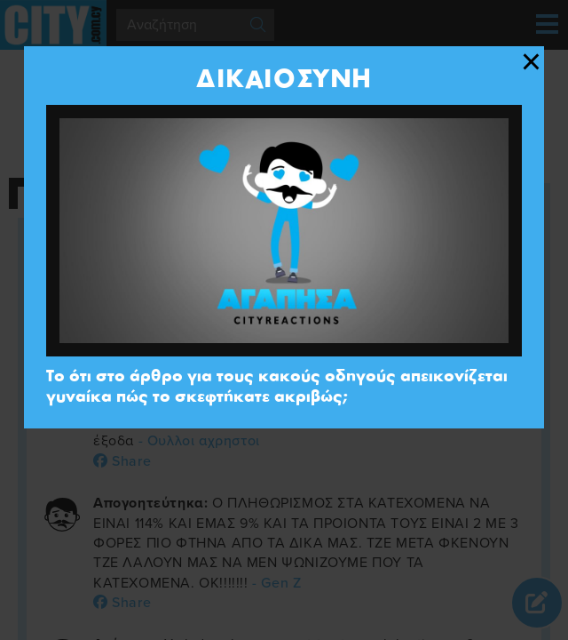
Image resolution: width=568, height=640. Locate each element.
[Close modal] (531, 62)
